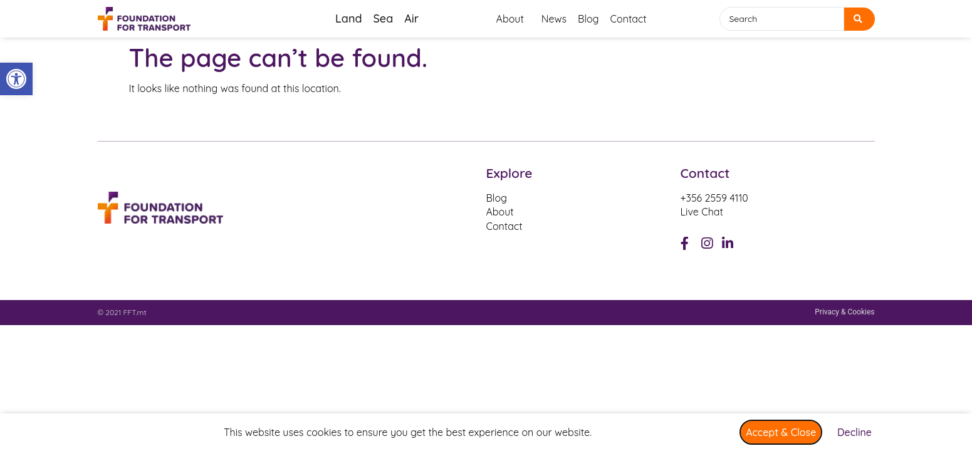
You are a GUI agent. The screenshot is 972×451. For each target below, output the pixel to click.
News (554, 19)
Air (411, 19)
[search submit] (859, 19)
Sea (383, 19)
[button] (16, 79)
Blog (588, 19)
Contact (628, 19)
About (513, 19)
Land (348, 19)
